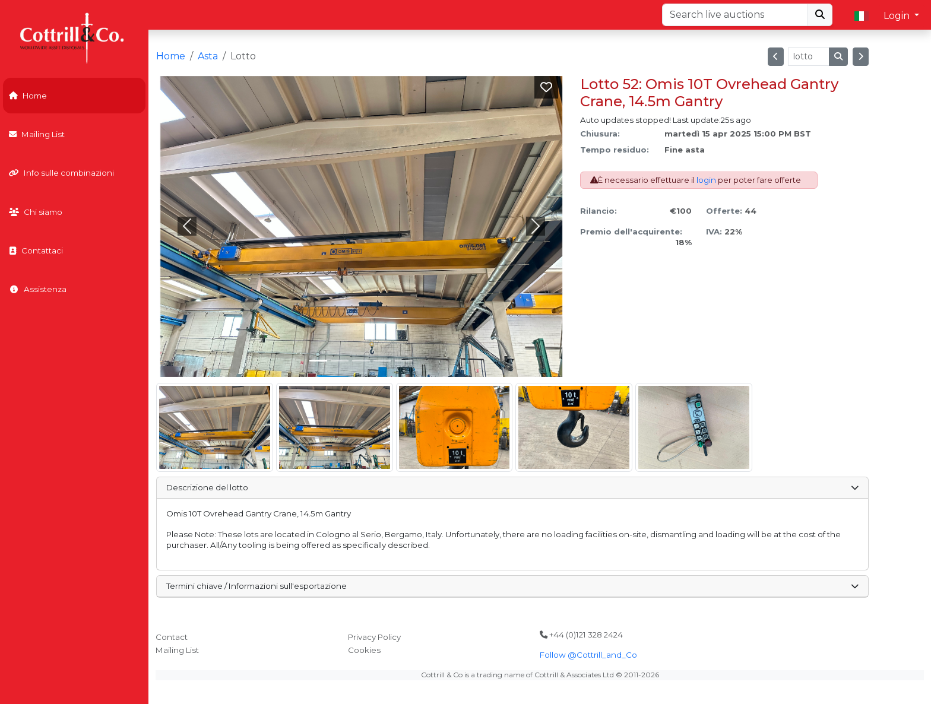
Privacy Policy (374, 637)
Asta (208, 56)
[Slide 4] (404, 360)
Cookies (364, 650)
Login (898, 15)
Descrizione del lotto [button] (512, 487)
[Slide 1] (340, 360)
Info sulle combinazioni (61, 172)
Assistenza (37, 289)
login (706, 180)
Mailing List (37, 134)
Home (28, 95)
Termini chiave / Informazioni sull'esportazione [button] (512, 586)
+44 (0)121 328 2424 (581, 634)
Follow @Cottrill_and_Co (588, 654)
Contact (172, 637)
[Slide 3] (382, 360)
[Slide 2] (361, 360)
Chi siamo (35, 212)
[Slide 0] (318, 360)
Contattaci (36, 250)
